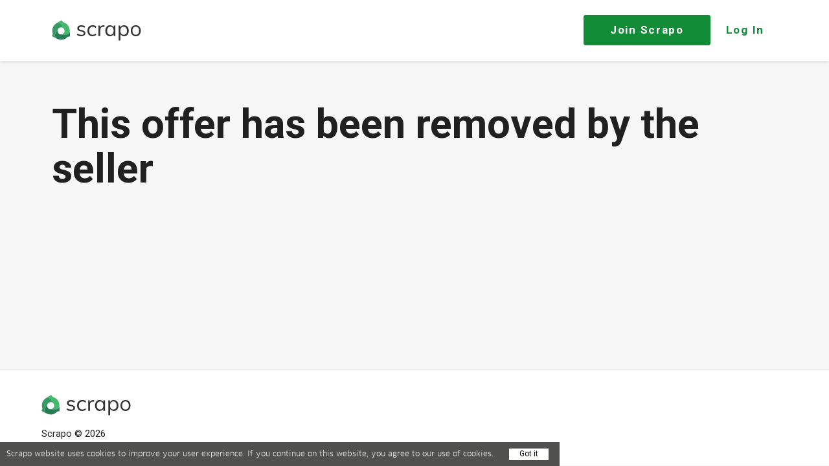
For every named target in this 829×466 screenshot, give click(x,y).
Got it (528, 453)
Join (647, 29)
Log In (745, 29)
